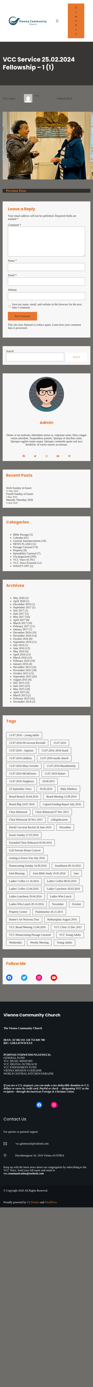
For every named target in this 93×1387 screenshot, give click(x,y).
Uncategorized (21, 556)
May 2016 (18, 651)
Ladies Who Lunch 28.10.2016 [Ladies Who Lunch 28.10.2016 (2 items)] (26, 904)
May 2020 (18, 597)
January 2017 (20, 629)
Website (12, 289)
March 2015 (20, 695)
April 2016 (19, 654)
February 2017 (21, 626)
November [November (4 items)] (58, 904)
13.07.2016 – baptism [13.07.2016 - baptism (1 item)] (21, 750)
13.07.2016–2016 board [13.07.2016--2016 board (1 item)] (55, 750)
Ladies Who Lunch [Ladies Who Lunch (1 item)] (60, 896)
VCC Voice (9, 98)
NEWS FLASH (22, 544)
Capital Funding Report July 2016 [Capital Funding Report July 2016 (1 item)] (62, 804)
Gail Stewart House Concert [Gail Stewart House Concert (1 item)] (25, 850)
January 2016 (20, 663)
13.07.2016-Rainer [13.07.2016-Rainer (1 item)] (55, 773)
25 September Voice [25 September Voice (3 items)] (20, 788)
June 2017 (18, 613)
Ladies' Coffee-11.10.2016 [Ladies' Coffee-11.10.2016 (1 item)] (24, 881)
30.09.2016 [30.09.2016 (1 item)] (46, 788)
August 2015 (20, 679)
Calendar (18, 537)
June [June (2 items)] (76, 873)
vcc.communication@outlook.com (23, 1173)
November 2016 (22, 635)
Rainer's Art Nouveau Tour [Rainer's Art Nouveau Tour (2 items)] (24, 919)
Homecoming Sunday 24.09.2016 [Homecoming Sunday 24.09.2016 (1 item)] (28, 865)
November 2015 (22, 670)
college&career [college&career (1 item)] (59, 819)
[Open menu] (57, 21)
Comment (14, 224)
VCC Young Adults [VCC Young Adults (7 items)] (70, 934)
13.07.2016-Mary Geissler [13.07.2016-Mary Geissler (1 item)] (23, 765)
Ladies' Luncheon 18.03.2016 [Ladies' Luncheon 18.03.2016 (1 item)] (63, 888)
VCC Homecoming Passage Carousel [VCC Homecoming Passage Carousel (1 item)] (30, 934)
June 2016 (18, 648)
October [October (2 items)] (76, 904)
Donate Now (76, 20)
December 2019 (22, 604)
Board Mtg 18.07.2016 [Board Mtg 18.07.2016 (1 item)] (22, 804)
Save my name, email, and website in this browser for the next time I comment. (47, 306)
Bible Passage (21, 534)
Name (12, 260)
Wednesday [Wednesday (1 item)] (15, 942)
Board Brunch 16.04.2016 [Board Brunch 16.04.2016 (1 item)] (23, 796)
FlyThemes (33, 1202)
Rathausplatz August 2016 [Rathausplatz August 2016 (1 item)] (62, 919)
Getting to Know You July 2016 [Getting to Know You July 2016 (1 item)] (27, 858)
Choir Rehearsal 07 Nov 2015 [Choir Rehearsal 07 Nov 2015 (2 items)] (52, 811)
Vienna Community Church (31, 1015)
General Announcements (27, 540)
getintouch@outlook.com (34, 1143)
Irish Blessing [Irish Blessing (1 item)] (16, 873)
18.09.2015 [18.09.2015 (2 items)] (48, 781)
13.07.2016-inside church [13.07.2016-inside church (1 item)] (54, 758)
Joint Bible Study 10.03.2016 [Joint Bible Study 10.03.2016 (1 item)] (49, 873)
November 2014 (22, 701)
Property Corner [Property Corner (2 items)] (18, 911)
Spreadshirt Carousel (25, 553)
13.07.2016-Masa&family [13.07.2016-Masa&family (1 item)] (61, 765)
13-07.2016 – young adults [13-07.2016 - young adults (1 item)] (24, 735)
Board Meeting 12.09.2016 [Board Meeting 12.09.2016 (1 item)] (61, 796)
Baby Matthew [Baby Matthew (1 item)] (68, 788)
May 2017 (18, 616)
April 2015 (19, 692)
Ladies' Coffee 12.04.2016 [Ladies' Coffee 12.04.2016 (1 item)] (24, 888)
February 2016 (21, 660)
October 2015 (20, 673)
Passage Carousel (23, 547)
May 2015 (18, 689)
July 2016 (18, 645)
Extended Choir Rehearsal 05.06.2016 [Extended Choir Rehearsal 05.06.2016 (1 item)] (30, 842)
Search (10, 351)
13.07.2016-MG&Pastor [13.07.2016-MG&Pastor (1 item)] (22, 773)
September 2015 (22, 676)
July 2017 (18, 610)
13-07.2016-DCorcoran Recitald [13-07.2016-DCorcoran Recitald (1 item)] (27, 742)
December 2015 (22, 667)
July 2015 (18, 682)
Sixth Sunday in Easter (19, 487)
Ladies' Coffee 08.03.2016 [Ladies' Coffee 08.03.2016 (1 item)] (62, 881)
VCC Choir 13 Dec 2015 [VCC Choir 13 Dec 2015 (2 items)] (68, 927)
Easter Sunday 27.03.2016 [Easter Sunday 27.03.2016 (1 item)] (23, 834)
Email (12, 275)
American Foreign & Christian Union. (52, 1091)
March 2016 (20, 657)
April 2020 (19, 601)
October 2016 (20, 638)
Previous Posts (16, 191)
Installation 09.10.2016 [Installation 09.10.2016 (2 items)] (68, 865)
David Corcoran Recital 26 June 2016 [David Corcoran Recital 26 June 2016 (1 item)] (30, 827)
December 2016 (22, 632)
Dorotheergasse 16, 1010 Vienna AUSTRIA (39, 1155)
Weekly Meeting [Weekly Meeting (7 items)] (39, 942)
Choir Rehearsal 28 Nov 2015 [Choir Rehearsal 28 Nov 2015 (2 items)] (25, 819)
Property (18, 550)
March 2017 (20, 623)
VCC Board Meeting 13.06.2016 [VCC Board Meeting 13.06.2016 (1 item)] (27, 927)
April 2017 (19, 619)
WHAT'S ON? (21, 566)
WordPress (51, 1202)
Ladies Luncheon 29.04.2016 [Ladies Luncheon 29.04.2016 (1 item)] (25, 896)
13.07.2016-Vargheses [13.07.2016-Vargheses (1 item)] (21, 781)
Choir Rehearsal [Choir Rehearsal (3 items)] (18, 811)
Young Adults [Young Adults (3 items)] (64, 942)
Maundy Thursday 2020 (19, 499)
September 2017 (22, 607)
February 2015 (21, 698)
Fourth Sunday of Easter (19, 493)
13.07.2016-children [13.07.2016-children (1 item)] (20, 758)
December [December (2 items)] (65, 827)
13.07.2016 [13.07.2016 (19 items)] (59, 742)
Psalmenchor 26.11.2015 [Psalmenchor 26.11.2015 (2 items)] (49, 911)
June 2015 (18, 685)
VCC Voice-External (24, 562)
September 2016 (22, 641)
